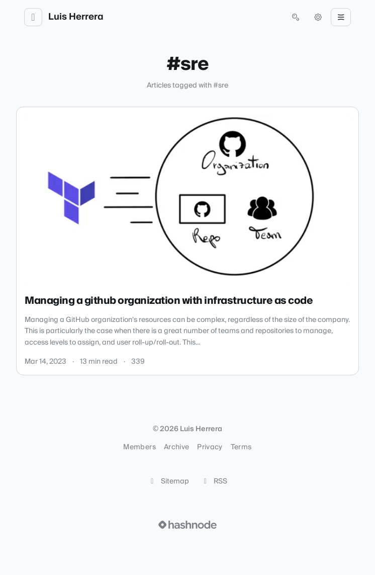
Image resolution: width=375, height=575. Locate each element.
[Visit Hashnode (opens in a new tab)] (187, 525)
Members (139, 447)
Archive (176, 447)
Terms (241, 447)
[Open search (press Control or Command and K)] (296, 17)
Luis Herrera (76, 17)
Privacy (209, 447)
